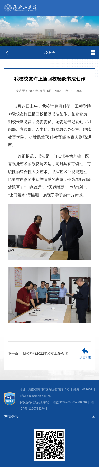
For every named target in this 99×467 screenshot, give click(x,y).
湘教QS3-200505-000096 (70, 402)
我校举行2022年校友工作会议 (38, 353)
